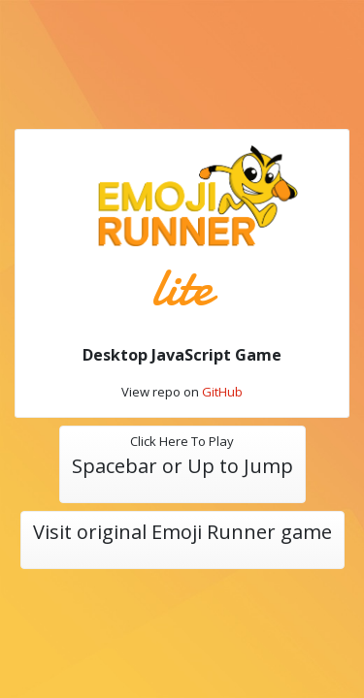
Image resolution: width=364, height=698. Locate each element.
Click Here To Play (182, 456)
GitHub (222, 391)
